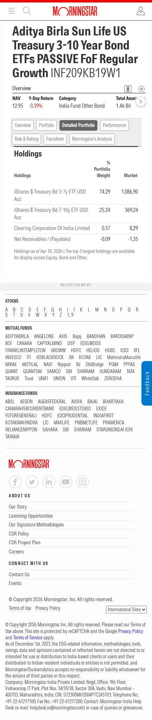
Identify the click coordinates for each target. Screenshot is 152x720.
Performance (114, 125)
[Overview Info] (142, 89)
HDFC (76, 350)
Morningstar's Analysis (92, 139)
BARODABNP (122, 336)
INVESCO (13, 357)
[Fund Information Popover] (128, 89)
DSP (71, 343)
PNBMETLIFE (86, 422)
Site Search (27, 11)
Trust (29, 378)
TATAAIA (12, 436)
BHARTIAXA (113, 401)
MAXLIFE (62, 422)
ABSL (10, 401)
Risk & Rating (26, 139)
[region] (76, 201)
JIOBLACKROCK (50, 357)
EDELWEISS (90, 343)
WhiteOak (90, 378)
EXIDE (101, 408)
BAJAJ (92, 401)
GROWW (58, 350)
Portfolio (46, 125)
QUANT (11, 371)
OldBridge (95, 364)
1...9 (70, 315)
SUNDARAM (110, 371)
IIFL (137, 350)
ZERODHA (113, 378)
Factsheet (55, 139)
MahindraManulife (124, 357)
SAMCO (54, 371)
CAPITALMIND (49, 343)
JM (71, 357)
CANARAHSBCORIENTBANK (29, 408)
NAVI (48, 364)
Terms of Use (20, 608)
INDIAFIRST (103, 415)
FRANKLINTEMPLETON (25, 350)
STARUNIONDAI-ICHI (115, 429)
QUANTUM (32, 371)
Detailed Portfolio (78, 125)
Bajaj (77, 336)
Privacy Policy (47, 608)
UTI (73, 378)
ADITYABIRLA (17, 336)
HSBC (110, 350)
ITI (29, 357)
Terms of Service (27, 637)
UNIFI (43, 378)
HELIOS (93, 350)
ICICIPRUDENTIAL (72, 415)
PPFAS (129, 364)
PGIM (113, 364)
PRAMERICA (113, 422)
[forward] (141, 101)
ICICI (124, 350)
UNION (59, 378)
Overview (23, 125)
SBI (69, 371)
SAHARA (50, 429)
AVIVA (76, 401)
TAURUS (12, 378)
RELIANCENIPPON (21, 429)
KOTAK (85, 357)
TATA (130, 371)
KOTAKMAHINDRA (21, 422)
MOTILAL (30, 364)
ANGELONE (44, 336)
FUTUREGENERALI (21, 415)
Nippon (64, 364)
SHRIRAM (85, 371)
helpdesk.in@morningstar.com (57, 708)
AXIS (63, 336)
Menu (11, 11)
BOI (8, 343)
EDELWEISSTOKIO (75, 408)
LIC (99, 357)
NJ (78, 364)
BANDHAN (96, 336)
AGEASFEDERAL (52, 401)
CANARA (24, 343)
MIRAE (11, 364)
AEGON (26, 401)
